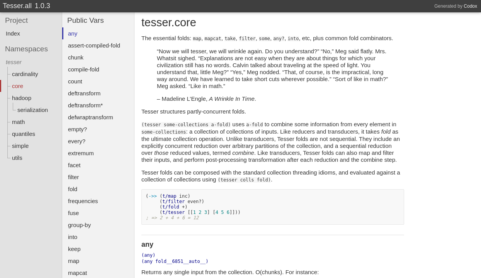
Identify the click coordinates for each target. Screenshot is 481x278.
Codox (470, 6)
